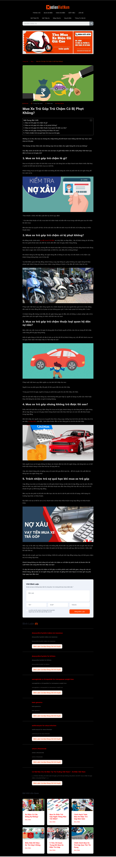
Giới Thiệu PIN (35, 18)
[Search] (91, 24)
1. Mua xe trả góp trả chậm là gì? (35, 123)
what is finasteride (39, 749)
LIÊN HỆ (80, 13)
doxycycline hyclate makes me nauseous (47, 633)
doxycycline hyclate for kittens (43, 656)
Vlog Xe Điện (67, 18)
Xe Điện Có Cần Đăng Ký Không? (31, 815)
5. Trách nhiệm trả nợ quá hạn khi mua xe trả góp (41, 133)
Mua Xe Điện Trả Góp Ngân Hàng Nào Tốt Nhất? (58, 816)
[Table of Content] (91, 120)
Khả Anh (25, 103)
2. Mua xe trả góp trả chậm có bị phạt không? (40, 125)
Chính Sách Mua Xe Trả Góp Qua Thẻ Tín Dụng (82, 845)
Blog (32, 61)
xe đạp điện (32, 421)
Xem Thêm (28, 819)
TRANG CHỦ (36, 13)
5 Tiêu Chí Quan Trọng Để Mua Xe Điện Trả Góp (57, 845)
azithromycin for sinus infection (44, 725)
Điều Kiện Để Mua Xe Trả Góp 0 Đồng (32, 844)
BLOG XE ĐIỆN (48, 13)
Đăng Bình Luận (80, 611)
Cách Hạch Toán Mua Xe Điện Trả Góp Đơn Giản (80, 816)
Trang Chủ (26, 61)
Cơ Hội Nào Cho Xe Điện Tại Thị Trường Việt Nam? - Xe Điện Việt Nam (58, 772)
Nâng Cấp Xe (57, 18)
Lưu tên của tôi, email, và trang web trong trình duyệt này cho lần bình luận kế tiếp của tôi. (42, 611)
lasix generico (37, 702)
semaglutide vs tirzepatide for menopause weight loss (53, 679)
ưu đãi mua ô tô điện (47, 240)
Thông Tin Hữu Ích (80, 18)
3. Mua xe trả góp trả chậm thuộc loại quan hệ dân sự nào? (45, 128)
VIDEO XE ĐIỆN (60, 13)
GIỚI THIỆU (71, 13)
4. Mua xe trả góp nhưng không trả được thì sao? (41, 130)
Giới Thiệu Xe (46, 18)
